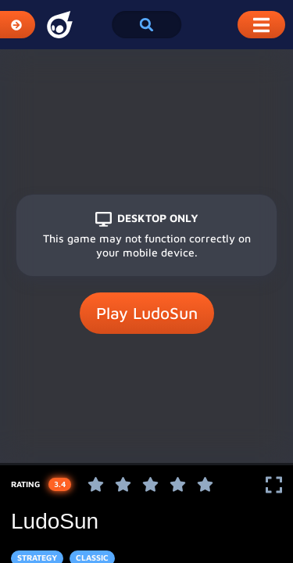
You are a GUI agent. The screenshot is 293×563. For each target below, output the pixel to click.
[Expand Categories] (17, 24)
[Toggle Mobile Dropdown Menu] (261, 24)
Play (147, 313)
